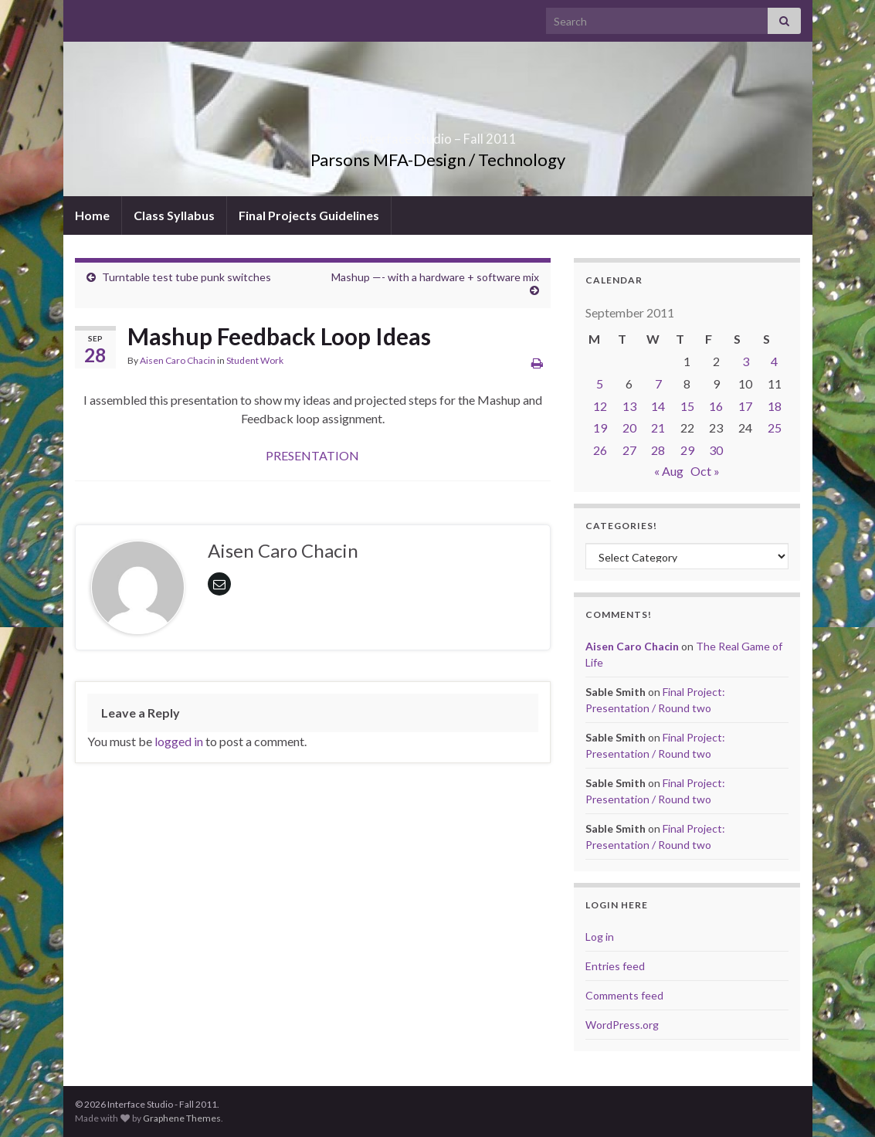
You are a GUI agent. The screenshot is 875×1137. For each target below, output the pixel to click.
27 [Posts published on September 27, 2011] (629, 450)
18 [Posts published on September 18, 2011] (775, 406)
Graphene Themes (182, 1118)
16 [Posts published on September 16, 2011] (716, 406)
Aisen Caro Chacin (177, 360)
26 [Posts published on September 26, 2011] (600, 450)
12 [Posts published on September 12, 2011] (600, 406)
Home (92, 215)
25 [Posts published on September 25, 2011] (775, 427)
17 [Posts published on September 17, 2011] (745, 406)
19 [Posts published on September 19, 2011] (600, 427)
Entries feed (615, 965)
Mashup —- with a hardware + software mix (435, 276)
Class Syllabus (174, 215)
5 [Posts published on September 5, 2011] (599, 383)
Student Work (254, 360)
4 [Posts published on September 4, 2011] (774, 361)
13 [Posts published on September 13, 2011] (629, 406)
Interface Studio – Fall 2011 (438, 134)
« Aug (668, 470)
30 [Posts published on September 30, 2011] (716, 450)
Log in (599, 936)
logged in (178, 741)
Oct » (705, 470)
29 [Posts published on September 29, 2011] (687, 450)
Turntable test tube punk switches (186, 276)
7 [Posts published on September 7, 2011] (658, 383)
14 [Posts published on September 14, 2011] (658, 406)
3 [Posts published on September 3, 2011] (745, 361)
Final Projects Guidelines (309, 215)
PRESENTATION (312, 455)
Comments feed (624, 995)
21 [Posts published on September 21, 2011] (658, 427)
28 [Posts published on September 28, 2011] (658, 450)
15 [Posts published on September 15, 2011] (687, 406)
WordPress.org (622, 1024)
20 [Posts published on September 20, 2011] (629, 427)
